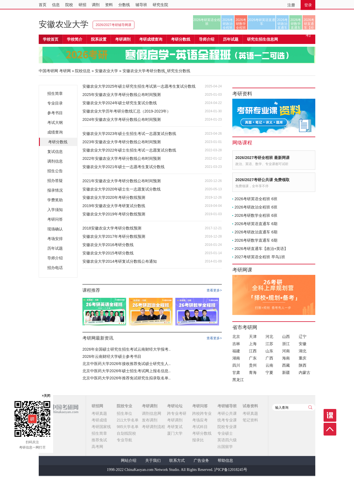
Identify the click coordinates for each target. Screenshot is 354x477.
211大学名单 (128, 420)
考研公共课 (227, 413)
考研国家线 (101, 426)
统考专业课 (227, 420)
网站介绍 (128, 460)
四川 (236, 365)
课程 (330, 415)
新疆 (286, 372)
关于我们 (153, 460)
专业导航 (124, 440)
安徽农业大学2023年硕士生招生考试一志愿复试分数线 (129, 133)
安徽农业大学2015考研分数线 (108, 253)
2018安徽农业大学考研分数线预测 (111, 228)
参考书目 (55, 113)
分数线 (124, 4)
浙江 (286, 344)
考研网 (65, 71)
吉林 (236, 344)
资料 (109, 4)
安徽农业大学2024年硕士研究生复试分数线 (119, 103)
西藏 (286, 365)
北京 (236, 336)
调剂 (96, 4)
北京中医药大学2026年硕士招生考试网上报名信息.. (126, 371)
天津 (253, 336)
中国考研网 (58, 409)
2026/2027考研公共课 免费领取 (262, 180)
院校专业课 (227, 426)
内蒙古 (304, 372)
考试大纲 (55, 122)
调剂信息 (55, 161)
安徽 (302, 344)
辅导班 (141, 4)
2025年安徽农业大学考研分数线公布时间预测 (121, 94)
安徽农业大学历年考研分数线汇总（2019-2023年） (126, 111)
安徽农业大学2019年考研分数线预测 (113, 214)
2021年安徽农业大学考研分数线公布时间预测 (121, 181)
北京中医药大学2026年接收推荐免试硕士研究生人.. (126, 363)
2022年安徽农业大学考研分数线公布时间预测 (121, 158)
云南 (269, 365)
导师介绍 (206, 39)
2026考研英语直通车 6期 (256, 223)
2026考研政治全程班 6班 (256, 207)
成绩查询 (55, 132)
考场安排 (55, 238)
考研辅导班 (227, 406)
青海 (253, 372)
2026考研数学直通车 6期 (256, 240)
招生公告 (55, 171)
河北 (269, 336)
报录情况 (55, 190)
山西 (286, 336)
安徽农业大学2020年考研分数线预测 (113, 197)
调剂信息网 (151, 413)
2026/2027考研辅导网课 (113, 25)
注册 (291, 5)
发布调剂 (149, 420)
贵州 (253, 365)
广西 (269, 358)
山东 (269, 351)
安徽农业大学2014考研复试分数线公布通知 (119, 261)
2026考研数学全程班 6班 (256, 215)
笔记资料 (250, 420)
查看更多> (214, 290)
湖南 (236, 358)
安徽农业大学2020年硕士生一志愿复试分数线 (121, 189)
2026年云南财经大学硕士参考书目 (111, 356)
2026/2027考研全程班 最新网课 (262, 157)
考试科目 (200, 426)
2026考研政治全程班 (227, 24)
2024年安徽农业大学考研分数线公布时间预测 (121, 119)
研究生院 (160, 4)
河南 (286, 351)
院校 (69, 4)
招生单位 (124, 413)
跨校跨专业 (202, 413)
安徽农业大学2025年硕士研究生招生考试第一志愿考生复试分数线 (139, 86)
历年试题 (55, 248)
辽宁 (302, 336)
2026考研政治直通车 (282, 24)
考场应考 (200, 420)
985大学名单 (128, 426)
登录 (308, 5)
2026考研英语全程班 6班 (256, 199)
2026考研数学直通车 (295, 24)
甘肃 (236, 372)
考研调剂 (123, 39)
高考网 (97, 446)
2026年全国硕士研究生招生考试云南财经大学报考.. (126, 349)
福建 (236, 351)
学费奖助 (55, 200)
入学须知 (55, 209)
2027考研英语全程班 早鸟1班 (260, 257)
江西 (253, 351)
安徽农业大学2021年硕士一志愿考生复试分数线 (123, 167)
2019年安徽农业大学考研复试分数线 (113, 206)
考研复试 (175, 426)
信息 (56, 4)
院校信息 (82, 71)
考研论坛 (175, 406)
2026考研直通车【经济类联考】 (309, 24)
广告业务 (201, 460)
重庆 (302, 358)
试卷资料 (250, 406)
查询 (310, 407)
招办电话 (55, 267)
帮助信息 (225, 460)
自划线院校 (126, 433)
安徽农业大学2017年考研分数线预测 (113, 236)
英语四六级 (227, 440)
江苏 (269, 344)
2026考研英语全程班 (207, 22)
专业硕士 (225, 433)
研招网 (97, 406)
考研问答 (55, 219)
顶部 (330, 429)
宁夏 (269, 372)
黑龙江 (238, 379)
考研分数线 (57, 142)
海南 (286, 358)
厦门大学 (175, 433)
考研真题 (99, 413)
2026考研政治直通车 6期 (256, 232)
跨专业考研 (176, 413)
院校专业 (124, 406)
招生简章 (55, 93)
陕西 (302, 365)
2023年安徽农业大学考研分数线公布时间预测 (121, 142)
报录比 (198, 440)
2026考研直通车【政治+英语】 (261, 248)
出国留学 (225, 446)
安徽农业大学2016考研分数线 (108, 245)
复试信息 (55, 151)
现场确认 (55, 229)
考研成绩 (99, 420)
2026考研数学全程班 (241, 24)
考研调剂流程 (153, 426)
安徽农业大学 (63, 24)
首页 (42, 4)
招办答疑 (55, 180)
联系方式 (177, 460)
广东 (253, 358)
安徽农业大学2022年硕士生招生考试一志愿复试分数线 (129, 150)
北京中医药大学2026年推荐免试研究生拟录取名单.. (126, 378)
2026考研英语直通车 (261, 22)
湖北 (302, 351)
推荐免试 (99, 440)
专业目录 (55, 103)
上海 (253, 344)
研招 (82, 4)
